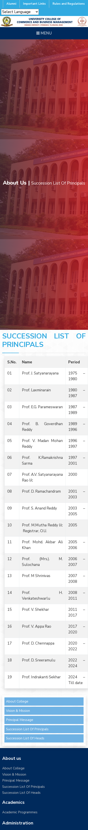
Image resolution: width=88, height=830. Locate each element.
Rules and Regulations (69, 4)
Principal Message (19, 720)
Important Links (34, 4)
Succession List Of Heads (25, 738)
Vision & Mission (18, 711)
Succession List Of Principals (27, 729)
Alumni (11, 4)
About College (17, 701)
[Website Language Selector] (20, 12)
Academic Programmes (19, 812)
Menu (44, 33)
